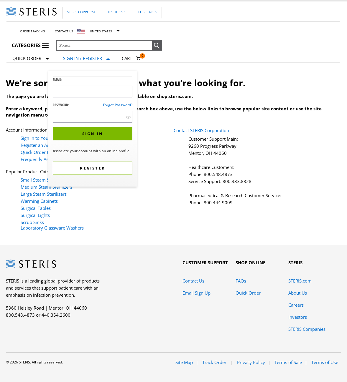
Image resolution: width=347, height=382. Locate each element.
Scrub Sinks (32, 222)
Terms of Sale (288, 362)
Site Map (184, 362)
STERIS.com (300, 281)
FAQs (241, 281)
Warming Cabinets (39, 201)
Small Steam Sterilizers (44, 180)
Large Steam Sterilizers (44, 194)
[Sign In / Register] (86, 58)
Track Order (215, 362)
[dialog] (92, 129)
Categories (30, 45)
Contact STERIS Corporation (201, 130)
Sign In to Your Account (44, 138)
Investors (297, 317)
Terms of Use (324, 362)
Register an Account (40, 145)
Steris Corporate (82, 12)
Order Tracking (32, 31)
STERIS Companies (306, 329)
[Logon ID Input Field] (92, 91)
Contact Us (64, 31)
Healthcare (116, 12)
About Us (297, 293)
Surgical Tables (36, 208)
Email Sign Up (196, 293)
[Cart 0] (131, 58)
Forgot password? (117, 104)
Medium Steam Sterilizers (46, 187)
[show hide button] (128, 117)
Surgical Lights (35, 215)
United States (101, 31)
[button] (157, 46)
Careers (296, 305)
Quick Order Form (39, 152)
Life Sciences (146, 12)
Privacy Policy (251, 362)
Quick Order (30, 58)
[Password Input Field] (92, 117)
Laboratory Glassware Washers (52, 228)
